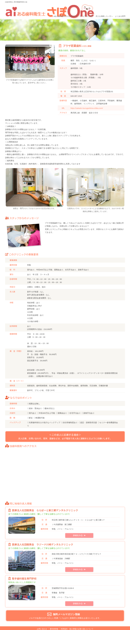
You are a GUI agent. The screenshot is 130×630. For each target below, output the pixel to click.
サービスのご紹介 (85, 8)
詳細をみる (79, 531)
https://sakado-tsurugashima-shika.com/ (87, 99)
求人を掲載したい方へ (103, 8)
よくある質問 (119, 8)
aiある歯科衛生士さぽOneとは (65, 8)
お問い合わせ (42, 624)
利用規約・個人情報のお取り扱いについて (77, 624)
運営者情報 (54, 624)
